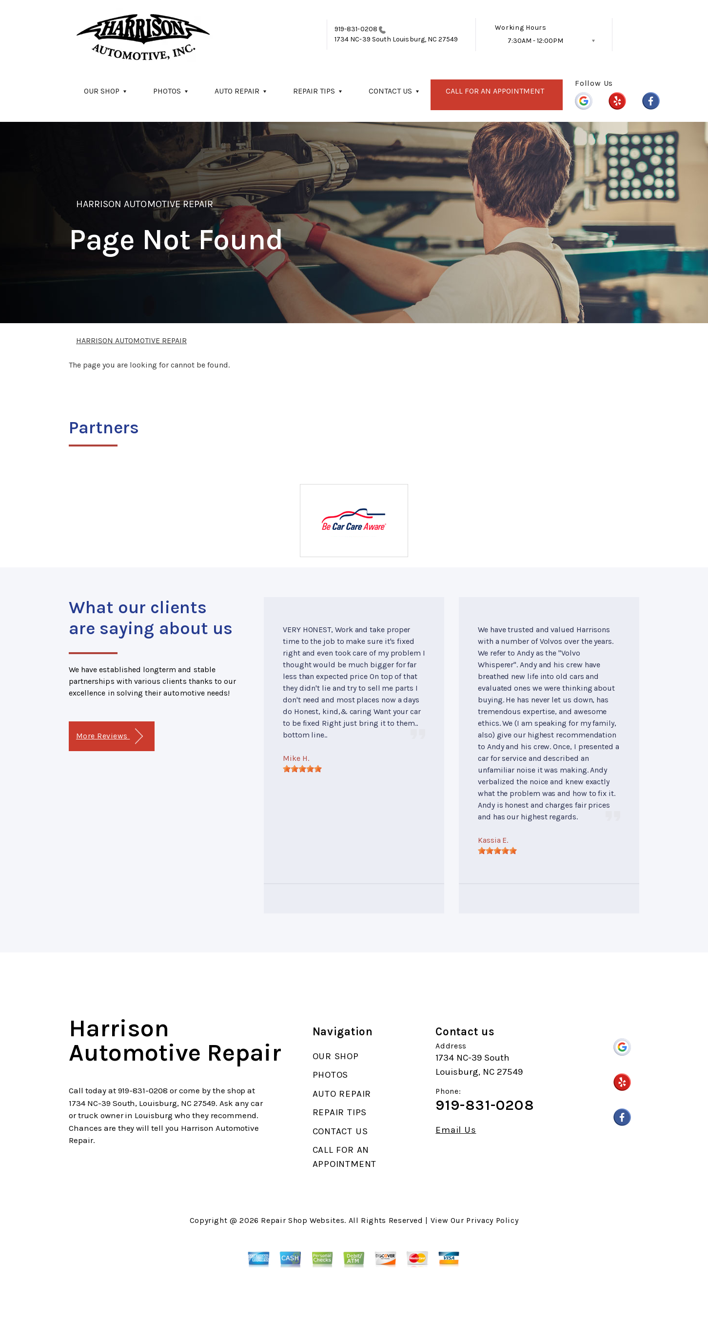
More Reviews (109, 736)
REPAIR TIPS (314, 91)
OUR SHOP (101, 91)
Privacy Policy (492, 1220)
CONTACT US (390, 91)
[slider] (302, 769)
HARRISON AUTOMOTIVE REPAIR (144, 204)
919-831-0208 (355, 29)
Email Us (455, 1130)
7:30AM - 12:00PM (535, 41)
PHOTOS (167, 91)
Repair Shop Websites (302, 1220)
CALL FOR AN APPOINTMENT (495, 91)
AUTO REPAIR (237, 91)
